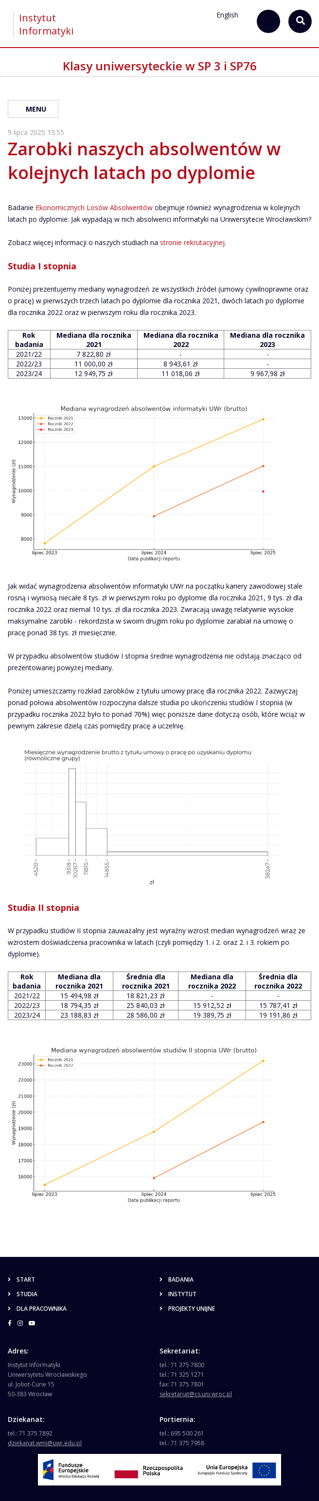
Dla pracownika (37, 1308)
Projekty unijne (187, 1308)
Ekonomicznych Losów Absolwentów (94, 207)
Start (21, 1279)
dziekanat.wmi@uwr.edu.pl (45, 1443)
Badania (177, 1279)
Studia (22, 1294)
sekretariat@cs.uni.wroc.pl (196, 1394)
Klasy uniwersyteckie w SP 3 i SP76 (160, 66)
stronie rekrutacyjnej (192, 242)
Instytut (178, 1294)
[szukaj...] (268, 21)
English (227, 14)
